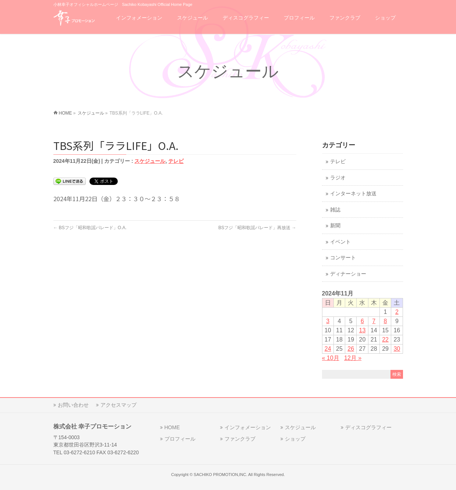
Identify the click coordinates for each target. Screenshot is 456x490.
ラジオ (338, 178)
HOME (172, 427)
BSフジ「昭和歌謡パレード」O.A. (90, 227)
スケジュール (149, 161)
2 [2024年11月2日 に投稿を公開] (397, 312)
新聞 (335, 225)
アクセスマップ (118, 405)
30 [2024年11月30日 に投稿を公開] (396, 349)
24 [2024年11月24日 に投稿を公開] (328, 349)
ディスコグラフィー (368, 427)
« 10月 (330, 358)
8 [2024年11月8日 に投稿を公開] (385, 321)
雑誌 (335, 210)
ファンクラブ (240, 439)
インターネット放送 (353, 193)
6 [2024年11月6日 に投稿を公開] (362, 321)
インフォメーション (248, 427)
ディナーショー (348, 274)
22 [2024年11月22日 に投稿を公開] (385, 339)
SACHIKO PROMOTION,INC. (220, 474)
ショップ (295, 439)
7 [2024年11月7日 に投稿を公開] (373, 321)
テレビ (176, 161)
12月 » (352, 358)
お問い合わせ (73, 405)
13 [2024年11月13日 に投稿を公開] (362, 330)
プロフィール (180, 439)
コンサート (343, 257)
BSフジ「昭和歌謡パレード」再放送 (257, 227)
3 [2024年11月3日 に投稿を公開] (327, 321)
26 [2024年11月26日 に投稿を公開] (350, 349)
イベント (340, 242)
